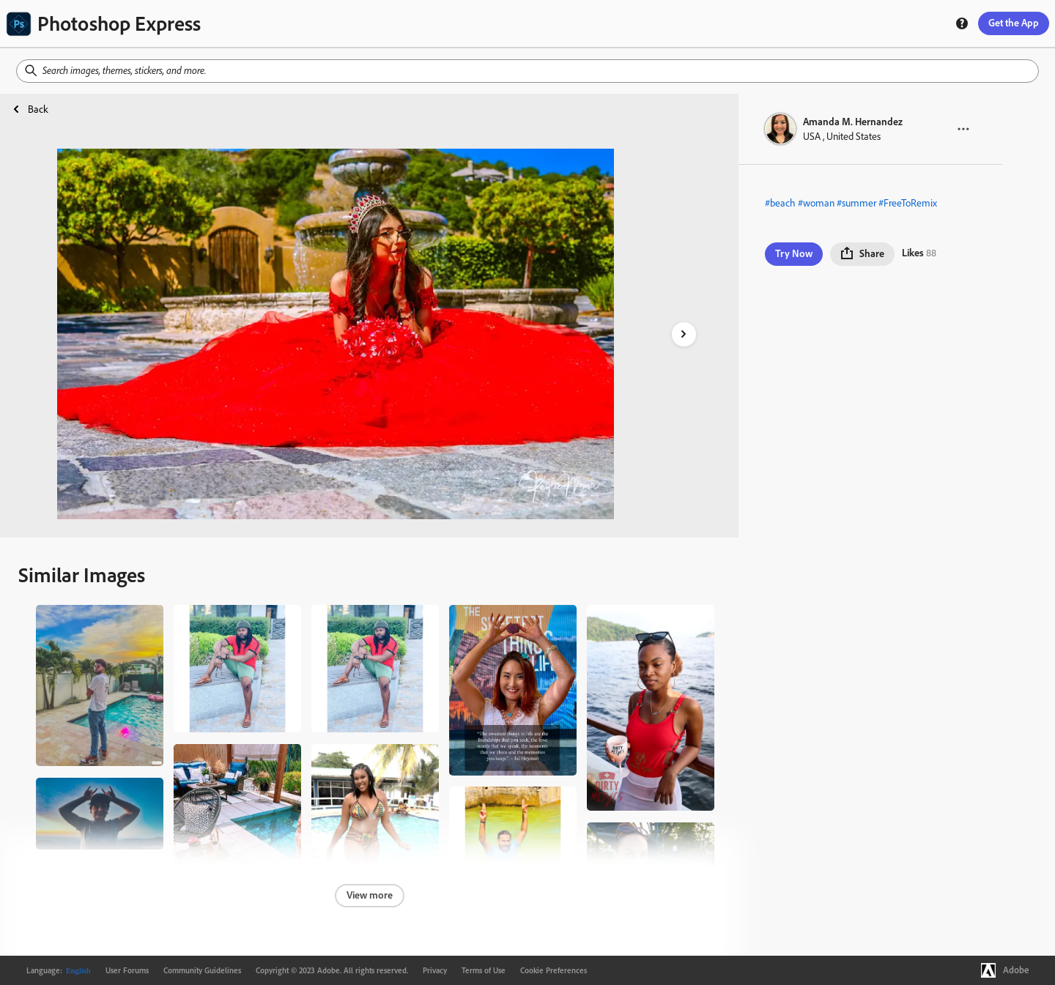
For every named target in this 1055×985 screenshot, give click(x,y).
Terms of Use (484, 970)
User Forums (127, 970)
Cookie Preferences (553, 970)
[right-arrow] (684, 334)
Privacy (435, 970)
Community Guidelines (202, 970)
